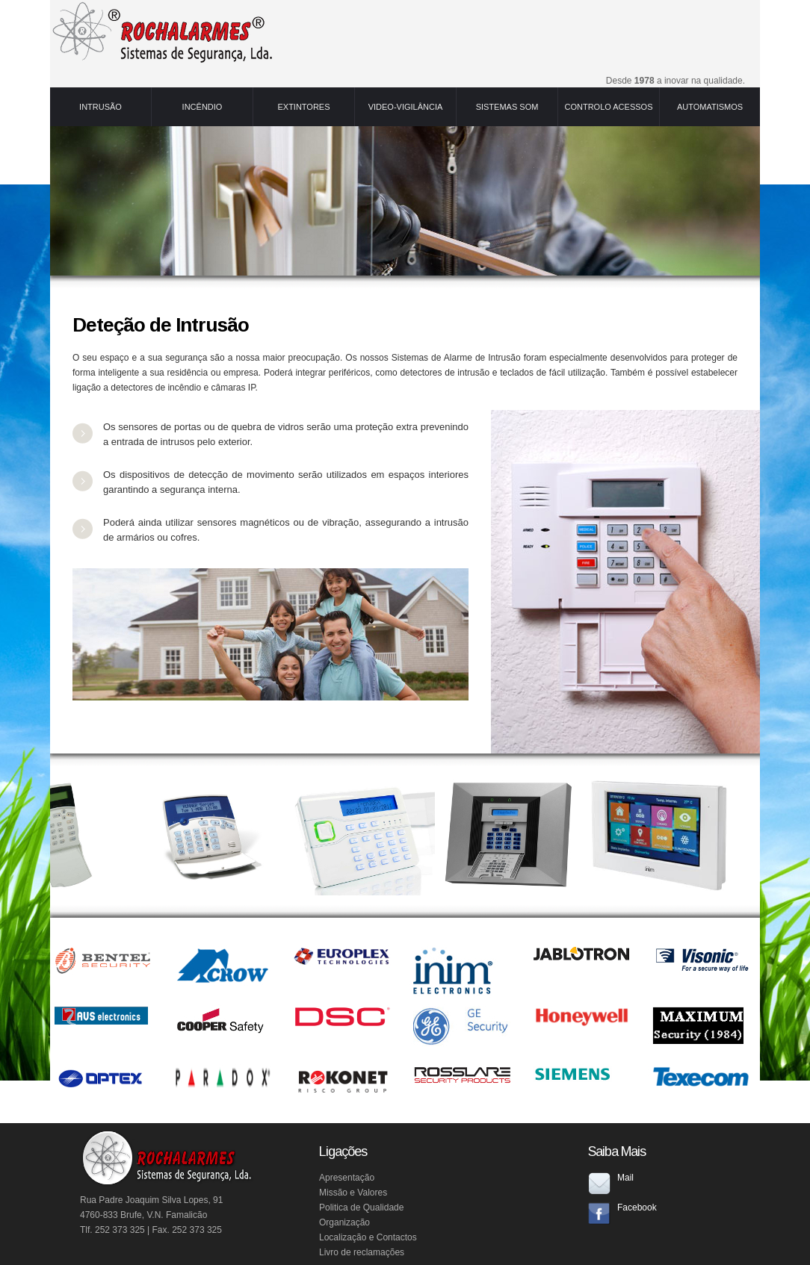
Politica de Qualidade (361, 1207)
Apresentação (346, 1177)
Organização (344, 1222)
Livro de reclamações (361, 1252)
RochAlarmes (162, 32)
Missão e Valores (353, 1192)
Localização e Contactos (368, 1237)
